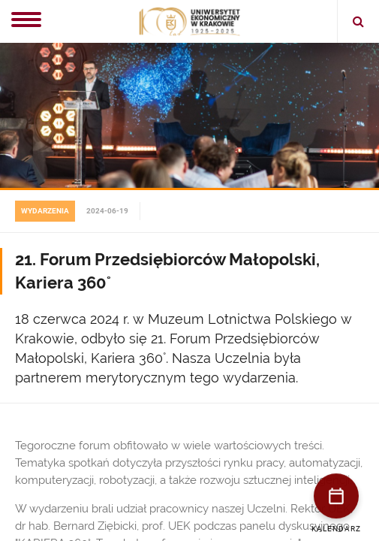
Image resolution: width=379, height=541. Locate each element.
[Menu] (26, 21)
